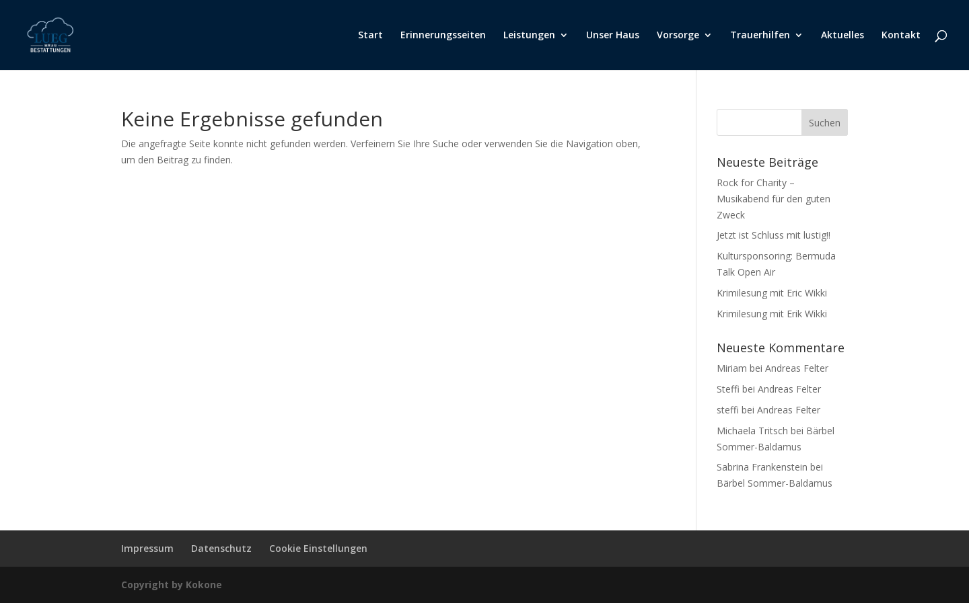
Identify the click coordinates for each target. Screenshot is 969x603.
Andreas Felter (796, 368)
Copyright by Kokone (171, 584)
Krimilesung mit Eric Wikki (772, 292)
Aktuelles (842, 35)
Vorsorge (678, 35)
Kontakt (901, 35)
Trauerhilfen (760, 35)
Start (370, 35)
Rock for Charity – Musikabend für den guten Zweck (773, 198)
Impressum (147, 548)
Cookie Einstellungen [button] (318, 548)
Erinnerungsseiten (443, 35)
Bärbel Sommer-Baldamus (774, 483)
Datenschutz (221, 548)
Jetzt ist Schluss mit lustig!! (773, 235)
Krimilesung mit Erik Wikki (772, 313)
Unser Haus (612, 35)
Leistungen (529, 35)
